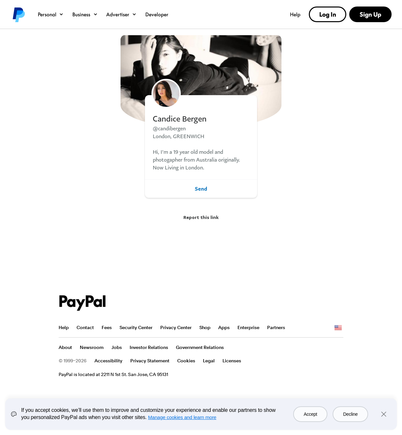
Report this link (201, 217)
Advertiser (121, 14)
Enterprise (248, 327)
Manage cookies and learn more (182, 417)
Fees (107, 327)
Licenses (232, 360)
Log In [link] (327, 14)
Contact (85, 327)
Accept (310, 414)
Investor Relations (149, 347)
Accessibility (108, 360)
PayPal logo (18, 14)
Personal (51, 14)
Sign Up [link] (370, 14)
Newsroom (92, 347)
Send (201, 188)
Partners (276, 327)
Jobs (116, 347)
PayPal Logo (82, 303)
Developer (156, 14)
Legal (209, 360)
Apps (224, 327)
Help (295, 14)
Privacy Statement (149, 360)
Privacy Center (176, 327)
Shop (204, 327)
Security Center (136, 327)
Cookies (186, 360)
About (65, 347)
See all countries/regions (338, 327)
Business (85, 14)
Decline (350, 414)
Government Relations (200, 347)
